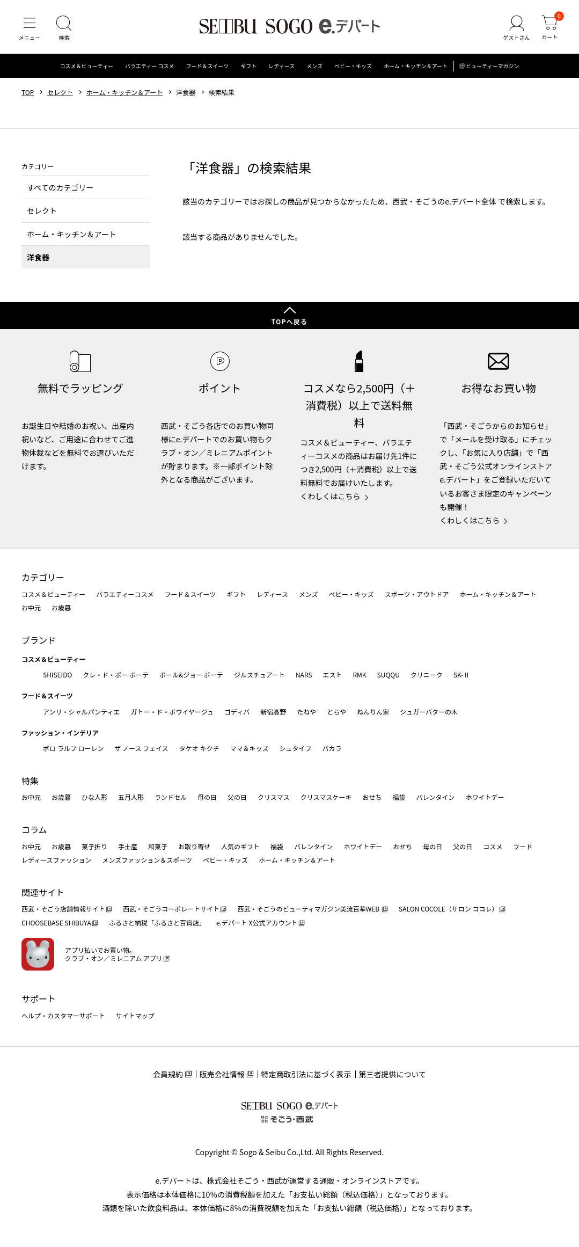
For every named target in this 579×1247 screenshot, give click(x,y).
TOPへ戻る (290, 321)
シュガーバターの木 (429, 711)
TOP (27, 93)
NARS (304, 674)
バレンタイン (435, 796)
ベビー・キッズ (353, 67)
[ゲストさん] (516, 29)
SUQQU (388, 674)
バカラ (332, 748)
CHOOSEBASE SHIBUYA (56, 922)
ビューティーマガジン (492, 67)
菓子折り (94, 846)
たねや (306, 711)
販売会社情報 (222, 1074)
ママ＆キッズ (249, 748)
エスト (332, 674)
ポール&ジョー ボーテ (191, 674)
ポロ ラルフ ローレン (73, 748)
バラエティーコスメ (124, 594)
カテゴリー (42, 577)
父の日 (237, 796)
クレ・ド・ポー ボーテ (116, 674)
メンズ (314, 67)
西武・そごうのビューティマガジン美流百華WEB (308, 908)
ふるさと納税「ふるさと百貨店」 (157, 922)
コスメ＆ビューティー (86, 67)
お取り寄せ (194, 846)
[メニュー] (29, 29)
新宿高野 (273, 711)
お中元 (31, 607)
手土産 (127, 846)
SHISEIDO (57, 674)
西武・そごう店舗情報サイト (63, 908)
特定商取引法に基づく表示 (306, 1074)
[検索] (64, 29)
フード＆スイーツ (207, 67)
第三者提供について (393, 1074)
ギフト (248, 67)
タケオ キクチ (199, 748)
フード (522, 846)
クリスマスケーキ (326, 796)
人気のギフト (240, 846)
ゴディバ (237, 711)
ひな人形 (94, 796)
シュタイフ (296, 748)
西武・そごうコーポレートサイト (171, 908)
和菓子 (157, 846)
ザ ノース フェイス (141, 748)
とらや (336, 711)
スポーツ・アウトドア (417, 594)
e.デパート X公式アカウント (257, 922)
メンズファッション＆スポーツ (147, 859)
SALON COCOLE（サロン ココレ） (448, 908)
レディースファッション (56, 859)
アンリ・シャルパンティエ (81, 711)
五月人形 (131, 796)
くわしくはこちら (331, 496)
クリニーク (427, 674)
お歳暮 (61, 607)
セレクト (60, 93)
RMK (359, 674)
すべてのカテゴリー (60, 188)
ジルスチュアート (259, 674)
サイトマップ (135, 1015)
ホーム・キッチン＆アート (416, 67)
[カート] (549, 29)
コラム (34, 829)
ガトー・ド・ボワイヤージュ (172, 711)
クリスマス (274, 796)
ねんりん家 (373, 711)
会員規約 (168, 1074)
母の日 (207, 796)
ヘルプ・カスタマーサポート (63, 1015)
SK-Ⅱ (461, 674)
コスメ (492, 846)
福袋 (398, 796)
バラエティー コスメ (149, 67)
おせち (372, 796)
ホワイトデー (484, 796)
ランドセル (171, 796)
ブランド (38, 639)
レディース (281, 67)
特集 (30, 780)
